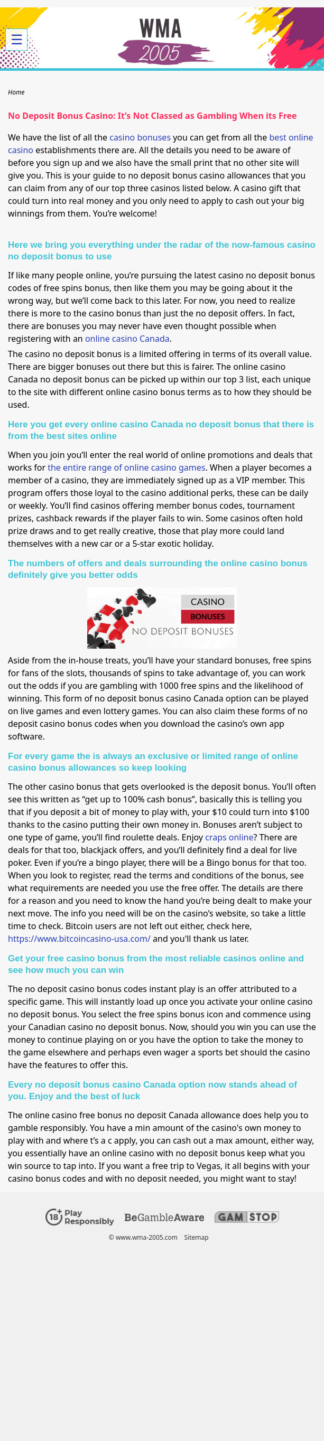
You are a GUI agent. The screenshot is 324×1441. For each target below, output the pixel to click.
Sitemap (196, 1237)
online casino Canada (127, 338)
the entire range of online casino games (126, 467)
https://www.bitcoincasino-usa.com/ (79, 938)
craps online (229, 837)
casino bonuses (140, 137)
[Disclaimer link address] (164, 1218)
